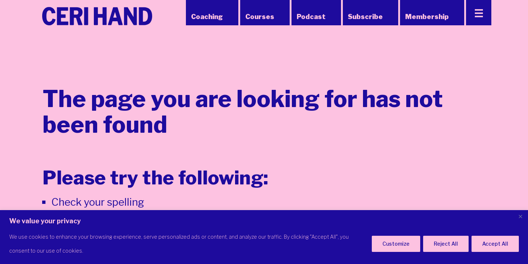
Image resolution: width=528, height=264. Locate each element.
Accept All (495, 244)
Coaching (207, 17)
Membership (427, 17)
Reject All (446, 244)
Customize (396, 244)
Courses (259, 17)
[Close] (520, 216)
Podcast (311, 17)
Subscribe (365, 17)
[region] (264, 237)
